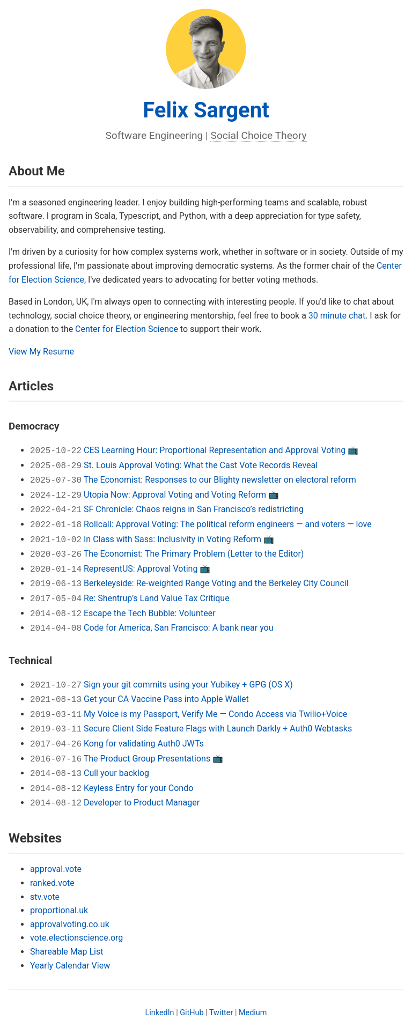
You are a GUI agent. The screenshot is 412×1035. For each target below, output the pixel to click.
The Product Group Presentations (147, 758)
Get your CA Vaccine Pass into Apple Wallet (166, 699)
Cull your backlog (116, 773)
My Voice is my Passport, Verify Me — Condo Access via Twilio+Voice (215, 714)
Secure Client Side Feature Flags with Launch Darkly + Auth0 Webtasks (218, 728)
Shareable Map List (66, 952)
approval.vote (56, 869)
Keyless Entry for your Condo (138, 788)
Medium (253, 1012)
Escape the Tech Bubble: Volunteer (150, 613)
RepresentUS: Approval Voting (140, 569)
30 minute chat (336, 315)
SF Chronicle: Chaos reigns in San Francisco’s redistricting (194, 509)
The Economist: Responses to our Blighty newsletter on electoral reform (220, 480)
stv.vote (45, 897)
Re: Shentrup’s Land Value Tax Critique (157, 598)
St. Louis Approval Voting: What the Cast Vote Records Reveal (201, 465)
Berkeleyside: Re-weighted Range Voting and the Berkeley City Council (216, 583)
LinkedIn (159, 1012)
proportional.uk (59, 910)
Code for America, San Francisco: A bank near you (179, 628)
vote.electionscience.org (76, 938)
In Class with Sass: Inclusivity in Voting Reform (172, 539)
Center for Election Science (126, 329)
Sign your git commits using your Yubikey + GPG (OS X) (188, 684)
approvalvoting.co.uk (69, 924)
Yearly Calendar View (70, 965)
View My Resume (41, 351)
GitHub (191, 1012)
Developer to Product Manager (142, 802)
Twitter (221, 1012)
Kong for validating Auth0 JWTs (144, 743)
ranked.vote (52, 883)
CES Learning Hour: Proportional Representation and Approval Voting (214, 450)
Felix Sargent (206, 110)
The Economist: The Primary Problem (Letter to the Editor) (194, 554)
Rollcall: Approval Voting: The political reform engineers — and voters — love (228, 524)
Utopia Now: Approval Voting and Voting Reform (175, 495)
